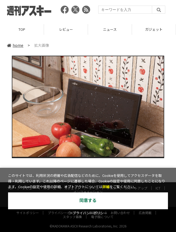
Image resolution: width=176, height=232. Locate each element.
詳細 (105, 187)
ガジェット (154, 29)
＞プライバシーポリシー (88, 213)
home (15, 45)
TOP (22, 29)
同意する (88, 200)
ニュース (110, 29)
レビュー (66, 29)
